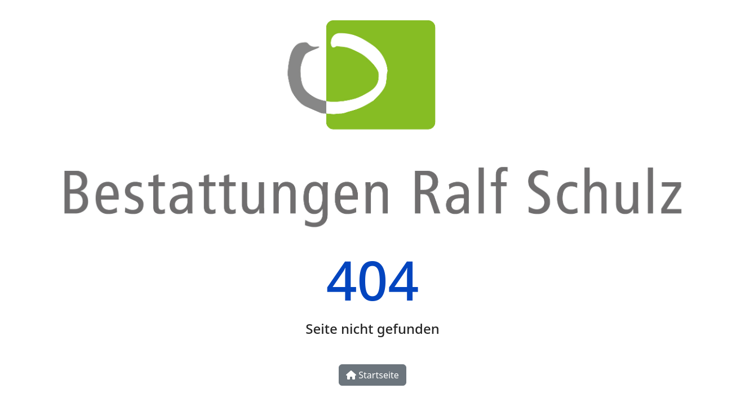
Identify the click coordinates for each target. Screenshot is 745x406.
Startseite (372, 375)
